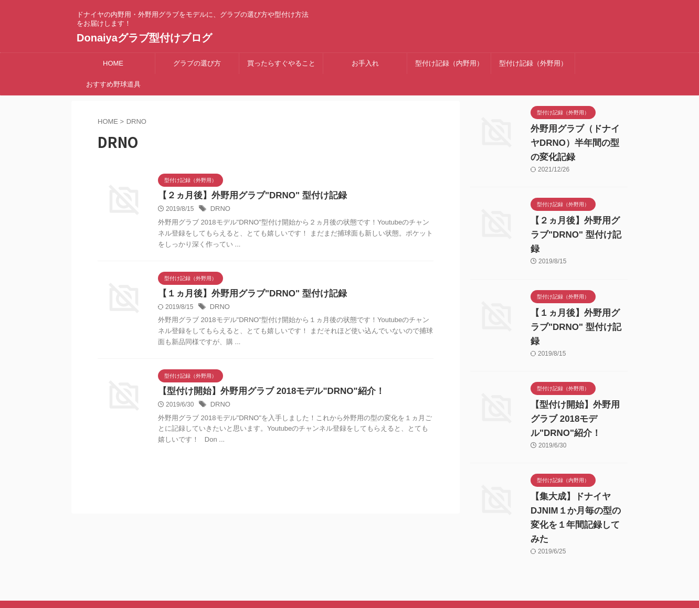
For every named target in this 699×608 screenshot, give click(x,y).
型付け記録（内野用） (449, 63)
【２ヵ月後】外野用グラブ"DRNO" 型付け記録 (247, 195)
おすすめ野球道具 (113, 84)
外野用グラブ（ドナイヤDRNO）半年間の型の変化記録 (578, 143)
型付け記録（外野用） (533, 63)
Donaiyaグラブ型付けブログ (144, 38)
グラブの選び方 (197, 63)
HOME (113, 63)
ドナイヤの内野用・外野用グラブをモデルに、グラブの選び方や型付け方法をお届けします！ (349, 559)
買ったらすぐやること (281, 63)
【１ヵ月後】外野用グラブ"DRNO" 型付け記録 (247, 294)
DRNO (219, 210)
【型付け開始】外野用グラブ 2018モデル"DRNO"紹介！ (264, 393)
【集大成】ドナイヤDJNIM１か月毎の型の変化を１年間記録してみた (579, 468)
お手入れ (365, 63)
